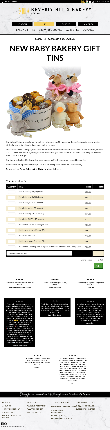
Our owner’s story (11, 409)
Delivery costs (34, 412)
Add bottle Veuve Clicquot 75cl (32, 230)
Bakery (38, 39)
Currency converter (85, 409)
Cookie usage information (57, 411)
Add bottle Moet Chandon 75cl (32, 241)
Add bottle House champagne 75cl (33, 224)
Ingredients (32, 403)
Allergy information (36, 406)
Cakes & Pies (72, 29)
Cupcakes (88, 29)
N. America (87, 24)
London (22, 24)
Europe (66, 24)
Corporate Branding (85, 403)
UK (44, 24)
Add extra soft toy (27, 235)
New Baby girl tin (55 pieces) (31, 208)
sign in (97, 2)
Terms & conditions (60, 403)
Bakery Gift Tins (25, 29)
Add (98, 266)
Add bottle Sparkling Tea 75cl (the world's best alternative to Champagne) (50, 246)
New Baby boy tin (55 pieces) (31, 197)
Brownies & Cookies (50, 29)
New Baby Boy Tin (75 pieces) (31, 213)
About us (6, 406)
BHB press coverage (85, 406)
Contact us (7, 412)
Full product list (35, 409)
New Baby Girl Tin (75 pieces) (31, 219)
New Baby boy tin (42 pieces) (31, 191)
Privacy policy (58, 415)
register (105, 2)
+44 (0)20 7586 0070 (11, 2)
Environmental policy (61, 418)
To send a (33, 169)
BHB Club (6, 403)
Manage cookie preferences (63, 406)
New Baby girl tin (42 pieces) (31, 202)
